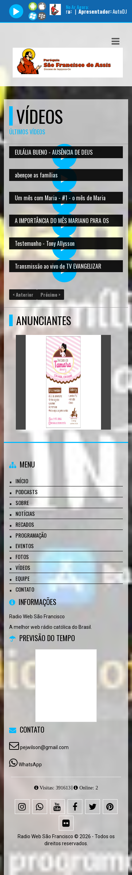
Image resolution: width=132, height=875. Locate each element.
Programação (30, 535)
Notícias (25, 513)
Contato (24, 589)
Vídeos (22, 567)
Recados (24, 524)
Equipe (22, 578)
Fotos (22, 556)
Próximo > (50, 294)
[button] (115, 41)
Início (21, 481)
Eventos (24, 546)
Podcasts (26, 492)
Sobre (22, 502)
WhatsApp (30, 764)
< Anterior (23, 294)
